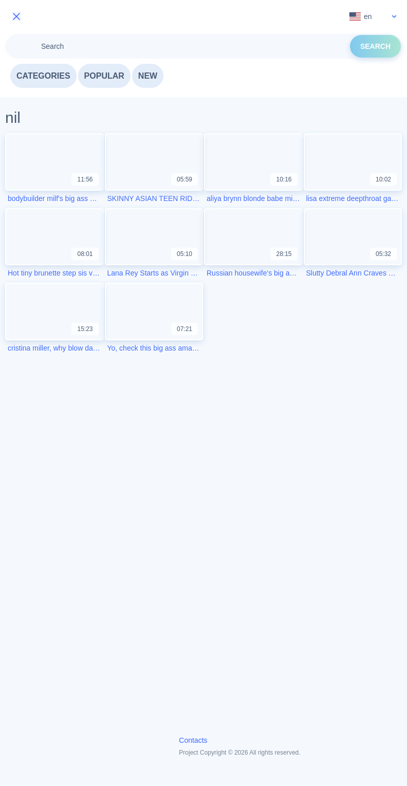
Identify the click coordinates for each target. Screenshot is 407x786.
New (147, 75)
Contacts (193, 740)
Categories (43, 75)
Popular (104, 75)
